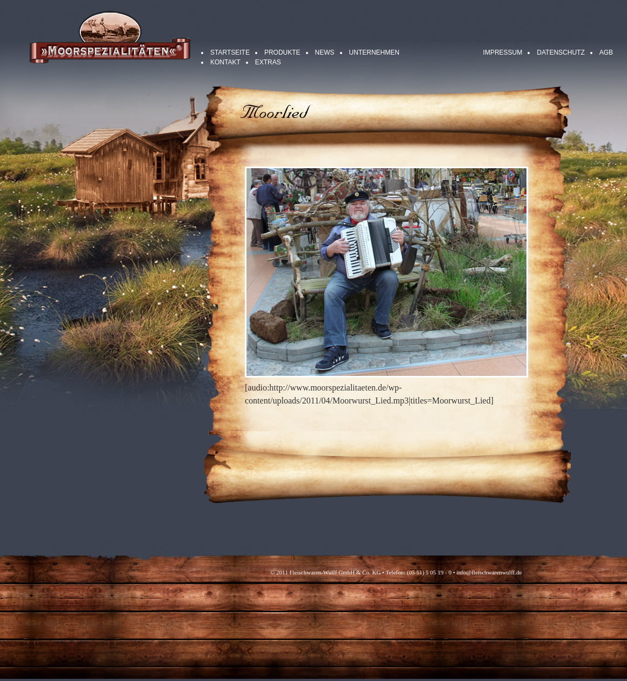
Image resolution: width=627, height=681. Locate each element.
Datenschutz (560, 52)
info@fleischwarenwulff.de (489, 572)
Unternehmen (374, 52)
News (325, 52)
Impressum (503, 52)
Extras (268, 62)
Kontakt (225, 62)
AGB (606, 52)
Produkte (282, 52)
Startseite (230, 52)
